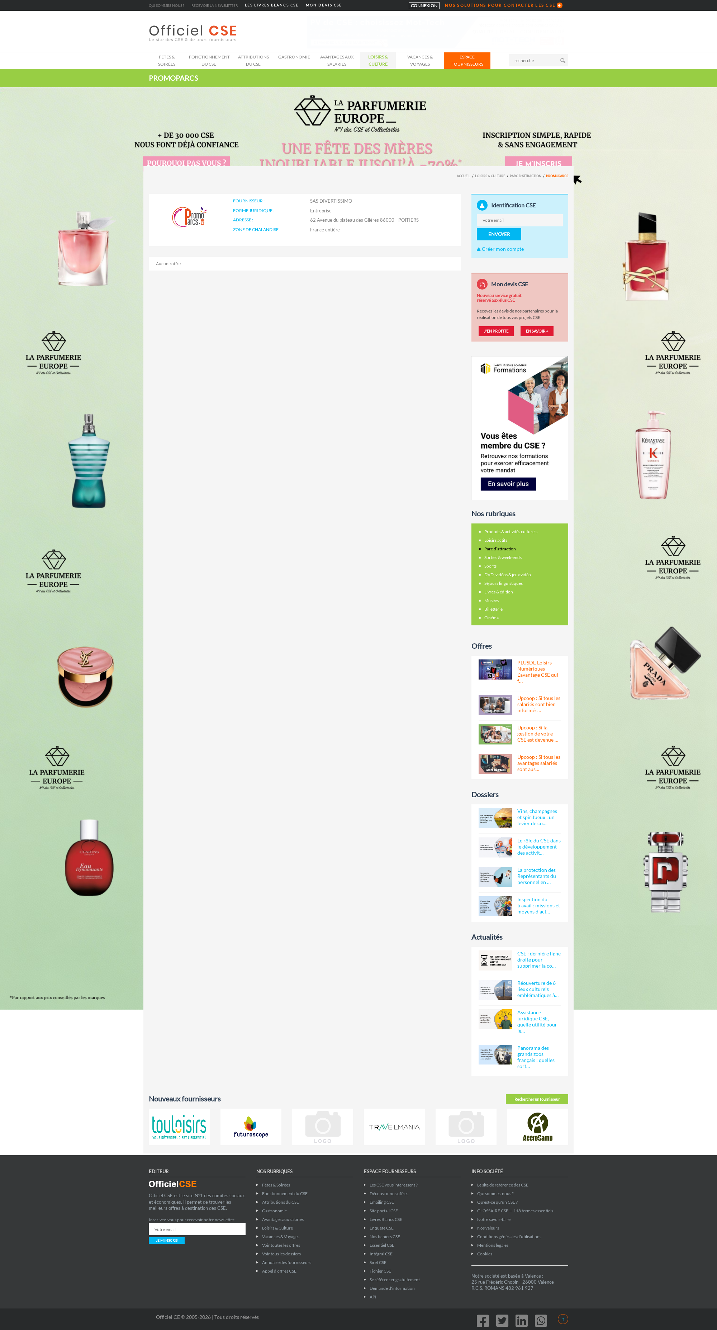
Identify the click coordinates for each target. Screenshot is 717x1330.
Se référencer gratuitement (395, 1279)
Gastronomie (294, 57)
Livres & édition (498, 591)
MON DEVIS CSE (324, 5)
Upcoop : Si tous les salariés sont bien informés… (538, 704)
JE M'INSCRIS (166, 1240)
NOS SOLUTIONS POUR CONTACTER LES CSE (500, 5)
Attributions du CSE (253, 60)
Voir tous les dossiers (281, 1253)
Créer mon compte (500, 249)
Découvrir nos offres (389, 1193)
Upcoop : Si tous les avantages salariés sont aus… (538, 763)
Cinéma (491, 617)
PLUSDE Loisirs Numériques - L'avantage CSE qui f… (537, 671)
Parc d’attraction (525, 176)
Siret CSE (378, 1262)
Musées (491, 600)
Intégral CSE (381, 1253)
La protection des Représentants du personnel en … (536, 876)
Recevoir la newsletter (214, 5)
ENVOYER (499, 234)
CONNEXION (424, 5)
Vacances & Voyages (420, 60)
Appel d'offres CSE (279, 1271)
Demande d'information (392, 1288)
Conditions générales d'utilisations (509, 1236)
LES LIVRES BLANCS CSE (272, 5)
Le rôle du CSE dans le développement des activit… (539, 846)
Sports (490, 566)
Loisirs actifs (495, 540)
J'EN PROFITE (496, 331)
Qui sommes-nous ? (166, 5)
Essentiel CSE (382, 1245)
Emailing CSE (382, 1202)
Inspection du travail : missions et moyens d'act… (538, 905)
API (373, 1297)
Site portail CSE (384, 1210)
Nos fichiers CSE (385, 1236)
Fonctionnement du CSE (209, 60)
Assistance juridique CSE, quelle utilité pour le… (537, 1021)
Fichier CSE (380, 1271)
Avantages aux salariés (337, 60)
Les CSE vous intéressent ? (394, 1185)
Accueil (463, 176)
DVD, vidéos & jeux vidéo (507, 574)
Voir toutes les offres (281, 1245)
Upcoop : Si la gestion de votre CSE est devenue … (537, 733)
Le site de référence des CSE (502, 1185)
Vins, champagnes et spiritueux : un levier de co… (537, 817)
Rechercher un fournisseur (537, 1099)
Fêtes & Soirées (166, 60)
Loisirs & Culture (378, 60)
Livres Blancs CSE (386, 1219)
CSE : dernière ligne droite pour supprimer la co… (539, 959)
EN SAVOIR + (537, 331)
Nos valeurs (488, 1228)
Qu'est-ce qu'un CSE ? (497, 1202)
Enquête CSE (382, 1228)
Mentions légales (492, 1245)
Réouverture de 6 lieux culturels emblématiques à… (538, 989)
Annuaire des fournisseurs (286, 1262)
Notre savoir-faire (494, 1219)
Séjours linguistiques (503, 583)
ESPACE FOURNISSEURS (467, 60)
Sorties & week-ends (503, 557)
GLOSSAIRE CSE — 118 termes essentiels (515, 1210)
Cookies (484, 1253)
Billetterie (493, 609)
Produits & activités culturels (510, 531)
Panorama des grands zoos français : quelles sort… (536, 1057)
